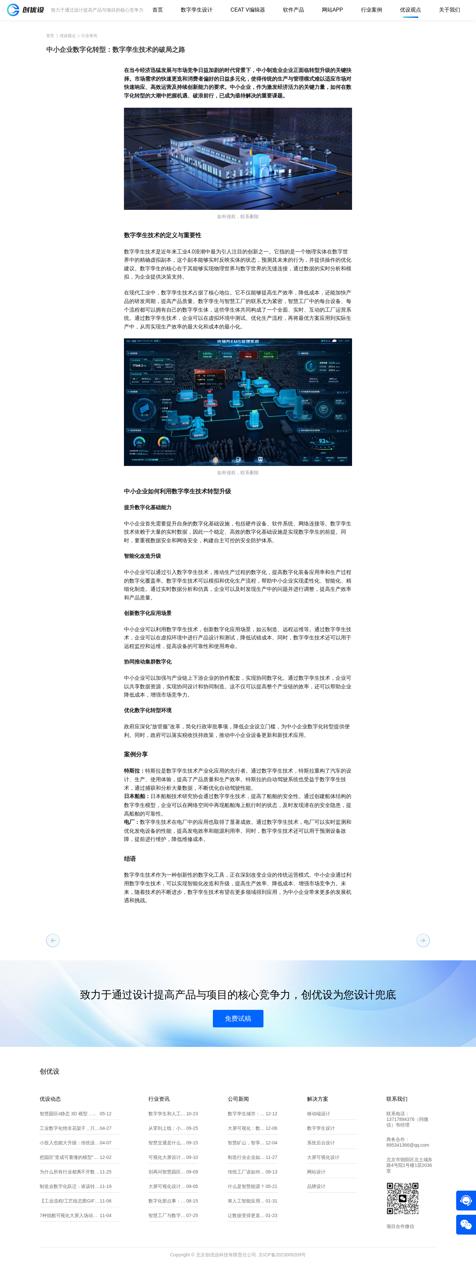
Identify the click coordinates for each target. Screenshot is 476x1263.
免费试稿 (238, 1018)
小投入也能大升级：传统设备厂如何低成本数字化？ (70, 1142)
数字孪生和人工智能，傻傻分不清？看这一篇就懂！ (167, 1113)
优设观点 (410, 10)
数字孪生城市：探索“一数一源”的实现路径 (246, 1113)
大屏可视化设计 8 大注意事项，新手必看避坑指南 (167, 1186)
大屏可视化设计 (323, 1157)
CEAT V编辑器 (247, 10)
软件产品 (293, 10)
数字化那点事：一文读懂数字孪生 (167, 1201)
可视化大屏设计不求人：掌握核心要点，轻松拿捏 (167, 1157)
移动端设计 (318, 1113)
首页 (157, 10)
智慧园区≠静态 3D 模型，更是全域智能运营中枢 (70, 1113)
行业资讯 (89, 35)
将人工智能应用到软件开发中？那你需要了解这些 (246, 1201)
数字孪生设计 (197, 10)
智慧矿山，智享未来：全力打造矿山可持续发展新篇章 (246, 1142)
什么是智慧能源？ (246, 1186)
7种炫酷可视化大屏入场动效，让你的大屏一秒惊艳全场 (70, 1215)
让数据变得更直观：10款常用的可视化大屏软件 (246, 1215)
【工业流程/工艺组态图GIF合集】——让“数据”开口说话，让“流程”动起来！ (70, 1201)
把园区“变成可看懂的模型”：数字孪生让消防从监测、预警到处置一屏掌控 (70, 1157)
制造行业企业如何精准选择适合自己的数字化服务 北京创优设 (246, 1157)
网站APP (332, 10)
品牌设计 (316, 1186)
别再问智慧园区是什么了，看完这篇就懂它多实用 (167, 1171)
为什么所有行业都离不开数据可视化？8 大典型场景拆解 (70, 1171)
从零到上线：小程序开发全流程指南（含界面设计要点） (167, 1128)
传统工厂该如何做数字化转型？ (246, 1171)
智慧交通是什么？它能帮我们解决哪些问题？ (167, 1142)
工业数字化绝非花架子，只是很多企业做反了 (70, 1128)
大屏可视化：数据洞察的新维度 (246, 1128)
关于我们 (449, 10)
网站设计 (316, 1171)
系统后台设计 (321, 1142)
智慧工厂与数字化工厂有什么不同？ (167, 1215)
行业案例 (371, 10)
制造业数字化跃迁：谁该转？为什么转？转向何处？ (70, 1186)
